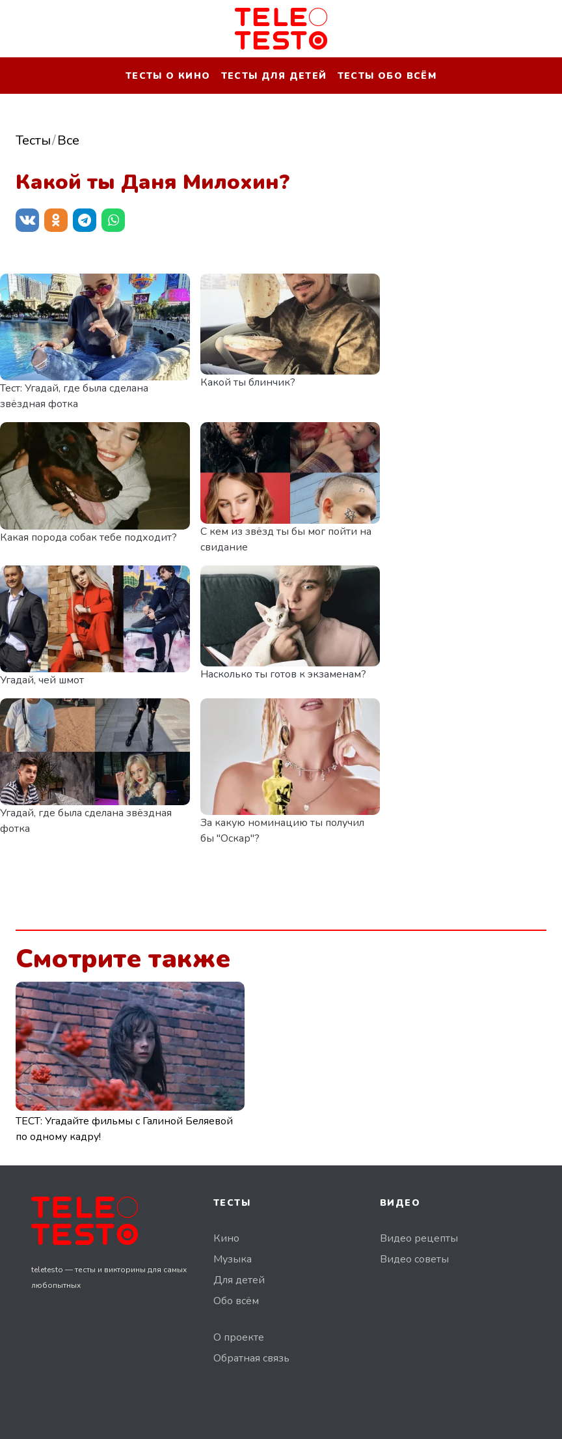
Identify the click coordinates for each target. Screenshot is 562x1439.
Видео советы (414, 1259)
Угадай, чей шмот (42, 680)
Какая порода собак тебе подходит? (88, 537)
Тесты (33, 140)
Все (68, 140)
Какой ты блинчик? (247, 382)
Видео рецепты (419, 1238)
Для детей (239, 1280)
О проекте (238, 1337)
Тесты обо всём (387, 76)
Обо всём (236, 1301)
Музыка (232, 1259)
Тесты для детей (274, 76)
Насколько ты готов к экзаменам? (283, 674)
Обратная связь (251, 1358)
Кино (226, 1238)
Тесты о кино (168, 76)
